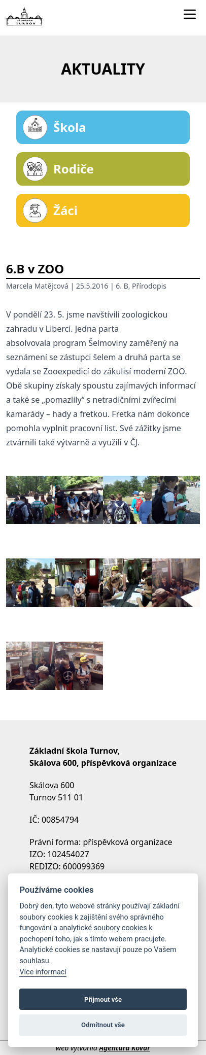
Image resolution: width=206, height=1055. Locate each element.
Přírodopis (149, 286)
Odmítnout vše (103, 1025)
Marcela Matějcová (37, 286)
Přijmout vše (103, 999)
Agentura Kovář (124, 1047)
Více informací (42, 972)
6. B (122, 286)
